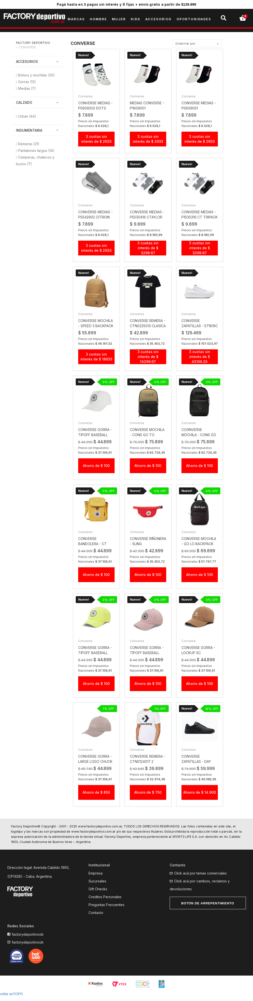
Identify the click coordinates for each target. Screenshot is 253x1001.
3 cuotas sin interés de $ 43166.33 (199, 362)
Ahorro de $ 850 (96, 797)
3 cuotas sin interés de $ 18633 (96, 356)
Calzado (24, 102)
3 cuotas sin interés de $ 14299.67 (148, 357)
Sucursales (97, 886)
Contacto (96, 918)
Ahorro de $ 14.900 (199, 797)
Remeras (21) (28, 144)
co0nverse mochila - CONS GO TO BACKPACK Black (199, 439)
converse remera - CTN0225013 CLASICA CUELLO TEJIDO (148, 326)
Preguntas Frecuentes (106, 910)
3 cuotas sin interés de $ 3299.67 (148, 248)
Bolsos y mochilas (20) (36, 75)
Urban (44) (27, 116)
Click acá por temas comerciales (200, 878)
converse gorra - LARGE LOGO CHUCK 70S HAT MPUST (95, 766)
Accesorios (27, 61)
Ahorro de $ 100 (96, 470)
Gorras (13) (27, 82)
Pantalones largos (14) (36, 150)
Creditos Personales (105, 902)
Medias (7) (27, 88)
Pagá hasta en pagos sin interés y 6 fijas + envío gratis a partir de (126, 4)
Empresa (96, 878)
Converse (27, 47)
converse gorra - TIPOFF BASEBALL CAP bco (95, 439)
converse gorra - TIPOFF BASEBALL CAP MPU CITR (95, 657)
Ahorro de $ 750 (148, 797)
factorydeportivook (28, 939)
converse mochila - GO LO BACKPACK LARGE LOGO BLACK (198, 548)
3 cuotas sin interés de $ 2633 (96, 138)
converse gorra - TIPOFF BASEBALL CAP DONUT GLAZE (147, 657)
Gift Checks (98, 894)
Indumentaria (29, 130)
